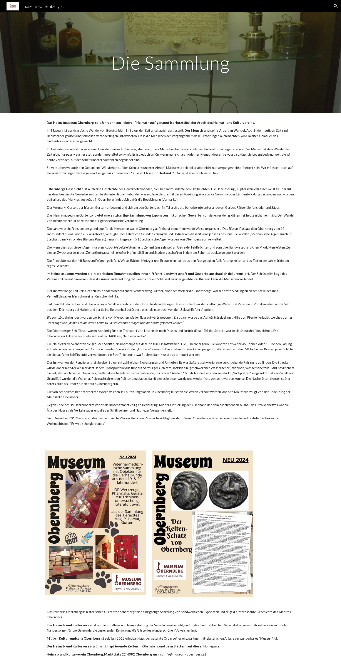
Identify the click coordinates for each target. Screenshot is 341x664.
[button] (336, 6)
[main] (170, 63)
